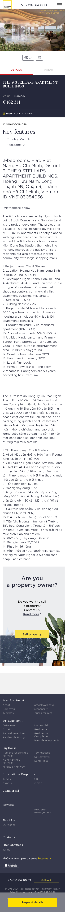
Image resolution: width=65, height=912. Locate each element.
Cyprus (7, 783)
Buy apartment (13, 720)
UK (36, 779)
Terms (6, 849)
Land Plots (41, 760)
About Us (9, 820)
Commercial (11, 790)
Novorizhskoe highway (11, 761)
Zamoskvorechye (44, 704)
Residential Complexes (41, 735)
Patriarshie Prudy (14, 737)
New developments (46, 740)
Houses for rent (42, 712)
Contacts (9, 837)
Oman (38, 783)
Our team (9, 824)
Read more (31, 614)
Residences (41, 729)
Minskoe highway (14, 766)
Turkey (7, 779)
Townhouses (42, 752)
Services (8, 804)
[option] (32, 30)
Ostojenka (9, 725)
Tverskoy (8, 712)
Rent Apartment (13, 700)
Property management (42, 811)
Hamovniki (9, 708)
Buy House (9, 748)
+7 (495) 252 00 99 (35, 4)
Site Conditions (13, 844)
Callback (46, 879)
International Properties (19, 774)
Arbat (6, 704)
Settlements (42, 756)
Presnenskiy (40, 708)
